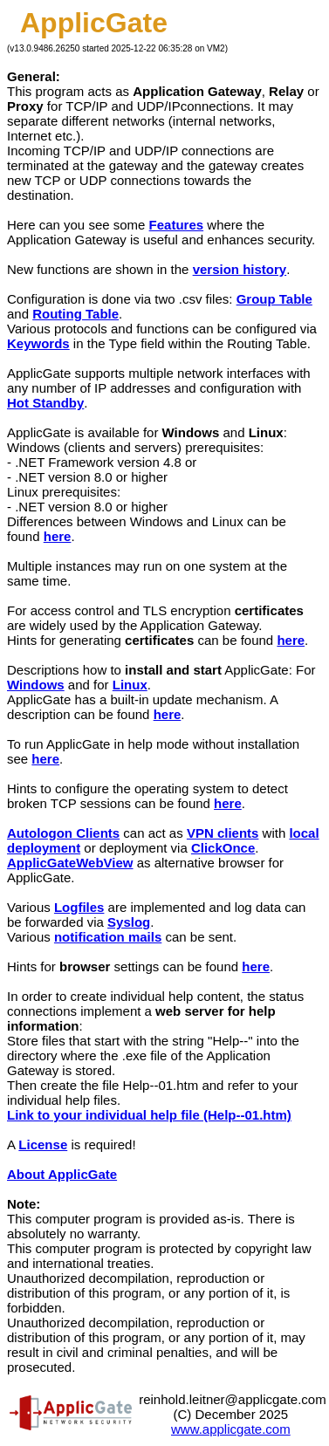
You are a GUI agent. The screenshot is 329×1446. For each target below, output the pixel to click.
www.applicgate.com (231, 1429)
